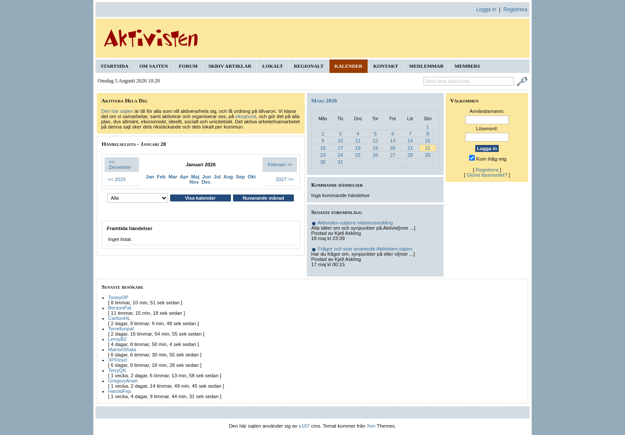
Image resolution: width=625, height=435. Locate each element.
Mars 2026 (324, 100)
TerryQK (117, 370)
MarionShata (122, 349)
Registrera (515, 10)
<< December (120, 164)
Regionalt (309, 66)
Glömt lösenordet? (487, 175)
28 (410, 155)
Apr (184, 176)
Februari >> (280, 164)
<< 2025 (117, 179)
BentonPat (119, 307)
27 (392, 155)
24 (340, 155)
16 (323, 148)
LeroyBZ (117, 339)
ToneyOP (118, 297)
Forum (188, 66)
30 (323, 162)
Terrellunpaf (121, 328)
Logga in (486, 10)
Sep (240, 176)
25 (358, 155)
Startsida (114, 66)
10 (340, 140)
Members (467, 66)
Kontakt (385, 66)
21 (410, 148)
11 (358, 140)
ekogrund (246, 116)
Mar (172, 176)
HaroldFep (119, 391)
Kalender (349, 66)
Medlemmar (426, 66)
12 (375, 140)
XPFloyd (117, 359)
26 (375, 155)
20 (392, 148)
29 (428, 155)
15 (428, 140)
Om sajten (153, 66)
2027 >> (285, 179)
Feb (161, 176)
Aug (228, 176)
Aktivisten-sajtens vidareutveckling (355, 222)
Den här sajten (117, 111)
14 (410, 140)
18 (358, 148)
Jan (150, 176)
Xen (371, 425)
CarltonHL (119, 318)
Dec (206, 182)
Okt (251, 176)
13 (392, 140)
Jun (206, 176)
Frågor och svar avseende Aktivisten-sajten (365, 248)
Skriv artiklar (229, 66)
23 (323, 155)
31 (340, 162)
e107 (304, 425)
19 (375, 148)
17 (340, 148)
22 (428, 148)
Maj (195, 176)
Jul (217, 176)
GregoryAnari (123, 380)
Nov (194, 182)
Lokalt (272, 66)
